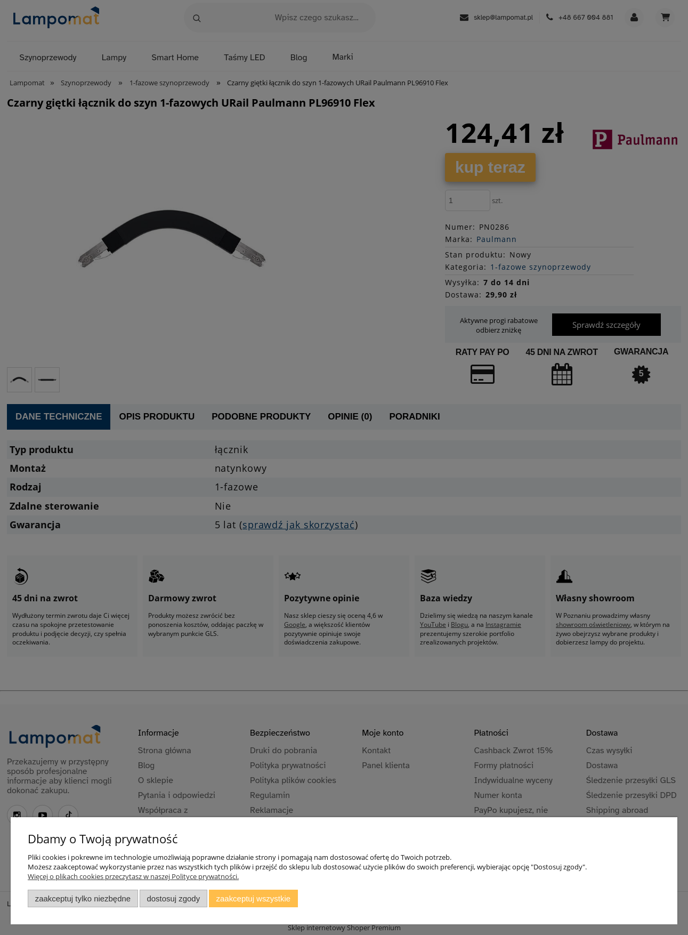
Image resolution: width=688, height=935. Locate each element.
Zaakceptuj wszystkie (253, 898)
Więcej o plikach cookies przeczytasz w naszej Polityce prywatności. (133, 876)
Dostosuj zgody (173, 898)
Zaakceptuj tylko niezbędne (83, 898)
